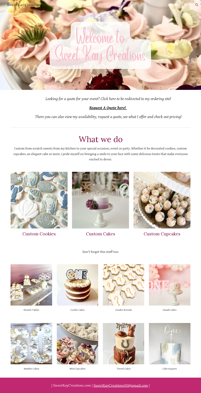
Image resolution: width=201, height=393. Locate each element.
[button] (197, 5)
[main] (108, 108)
